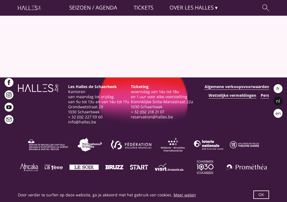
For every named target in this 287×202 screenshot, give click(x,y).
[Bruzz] (114, 167)
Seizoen (80, 7)
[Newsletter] (8, 119)
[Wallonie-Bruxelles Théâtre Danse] (244, 145)
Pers (265, 95)
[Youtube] (8, 107)
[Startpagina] (29, 8)
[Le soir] (84, 167)
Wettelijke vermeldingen (232, 95)
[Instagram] (8, 94)
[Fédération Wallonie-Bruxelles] (131, 145)
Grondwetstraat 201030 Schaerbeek (85, 109)
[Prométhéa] (246, 167)
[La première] (54, 167)
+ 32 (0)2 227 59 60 (85, 117)
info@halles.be (82, 122)
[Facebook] (8, 82)
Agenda (106, 7)
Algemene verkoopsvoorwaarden (237, 86)
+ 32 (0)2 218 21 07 (147, 111)
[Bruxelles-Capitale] (48, 145)
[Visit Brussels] (169, 167)
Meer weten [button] (184, 195)
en (278, 113)
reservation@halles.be (152, 117)
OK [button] (261, 194)
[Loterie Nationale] (208, 145)
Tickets (143, 7)
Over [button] (192, 7)
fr (278, 89)
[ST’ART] (139, 167)
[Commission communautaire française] (89, 145)
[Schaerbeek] (205, 167)
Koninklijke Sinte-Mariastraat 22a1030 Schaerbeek (162, 104)
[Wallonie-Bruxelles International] (172, 145)
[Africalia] (29, 167)
